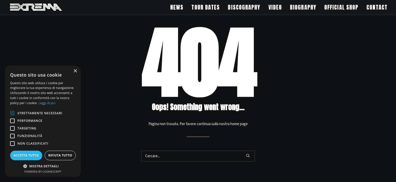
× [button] (75, 71)
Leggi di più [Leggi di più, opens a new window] (47, 103)
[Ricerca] (198, 156)
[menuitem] (178, 7)
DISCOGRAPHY (244, 7)
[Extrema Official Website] (36, 7)
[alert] (43, 121)
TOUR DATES (205, 7)
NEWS (176, 7)
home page (239, 124)
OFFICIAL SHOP (341, 7)
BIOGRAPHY (303, 7)
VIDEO (275, 7)
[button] (248, 155)
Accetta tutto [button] (26, 155)
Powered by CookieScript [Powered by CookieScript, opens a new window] (43, 171)
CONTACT (376, 7)
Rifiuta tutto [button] (60, 155)
